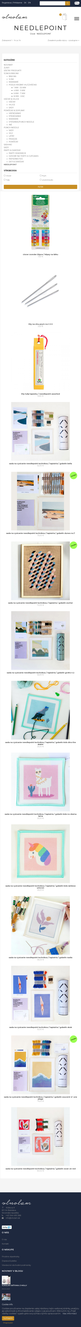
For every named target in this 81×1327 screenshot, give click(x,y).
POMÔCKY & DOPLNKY (14, 110)
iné (10, 125)
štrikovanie (15, 116)
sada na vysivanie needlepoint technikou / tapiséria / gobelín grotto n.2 (40, 672)
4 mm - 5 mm (19, 90)
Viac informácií (70, 1313)
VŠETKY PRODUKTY (12, 70)
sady (11, 108)
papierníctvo (16, 159)
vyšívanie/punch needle (21, 122)
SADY (6, 147)
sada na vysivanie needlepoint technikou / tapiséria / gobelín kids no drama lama (40, 815)
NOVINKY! (8, 65)
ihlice (12, 105)
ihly (11, 133)
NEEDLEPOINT (10, 164)
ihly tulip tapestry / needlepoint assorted (40, 394)
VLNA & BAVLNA (11, 73)
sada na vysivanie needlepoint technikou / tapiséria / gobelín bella (40, 463)
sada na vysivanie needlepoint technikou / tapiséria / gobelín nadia (40, 957)
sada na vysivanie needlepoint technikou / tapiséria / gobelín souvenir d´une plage (40, 1098)
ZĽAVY (6, 68)
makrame (13, 119)
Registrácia (7, 3)
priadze (13, 139)
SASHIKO (8, 145)
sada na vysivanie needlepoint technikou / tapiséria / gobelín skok (40, 1027)
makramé (13, 82)
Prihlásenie (17, 3)
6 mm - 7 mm (19, 93)
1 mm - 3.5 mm (20, 88)
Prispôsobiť (8, 1323)
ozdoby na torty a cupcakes (23, 156)
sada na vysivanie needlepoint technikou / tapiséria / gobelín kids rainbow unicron (40, 887)
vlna (11, 79)
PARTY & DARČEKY (12, 150)
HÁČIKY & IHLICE (11, 99)
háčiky (12, 102)
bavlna (12, 76)
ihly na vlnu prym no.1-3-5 (40, 324)
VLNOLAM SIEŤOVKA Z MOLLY (14, 1285)
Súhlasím (8, 1318)
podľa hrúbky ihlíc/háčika (23, 85)
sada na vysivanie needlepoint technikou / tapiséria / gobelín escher (40, 603)
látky (11, 136)
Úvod (32, 34)
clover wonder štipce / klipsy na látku (40, 254)
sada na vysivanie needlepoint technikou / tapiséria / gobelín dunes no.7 (40, 533)
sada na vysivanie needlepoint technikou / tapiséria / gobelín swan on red (41, 1169)
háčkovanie (15, 113)
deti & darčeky (16, 162)
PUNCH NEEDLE (11, 127)
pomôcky (13, 142)
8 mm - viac (19, 96)
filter (40, 187)
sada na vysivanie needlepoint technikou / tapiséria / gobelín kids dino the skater (40, 743)
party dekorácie (17, 153)
